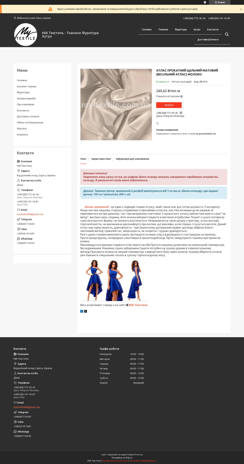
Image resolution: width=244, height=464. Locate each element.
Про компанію (25, 104)
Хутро (197, 29)
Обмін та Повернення (30, 122)
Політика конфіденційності (143, 461)
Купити (169, 105)
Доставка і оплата (28, 116)
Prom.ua (139, 454)
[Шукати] (226, 34)
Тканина (163, 29)
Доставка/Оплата (208, 39)
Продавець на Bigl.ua (122, 458)
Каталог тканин (26, 86)
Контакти (213, 29)
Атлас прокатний (96, 206)
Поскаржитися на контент (115, 461)
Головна (146, 29)
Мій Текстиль (138, 305)
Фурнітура (181, 29)
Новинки (22, 134)
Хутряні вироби (26, 98)
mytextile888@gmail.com (30, 214)
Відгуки (21, 128)
